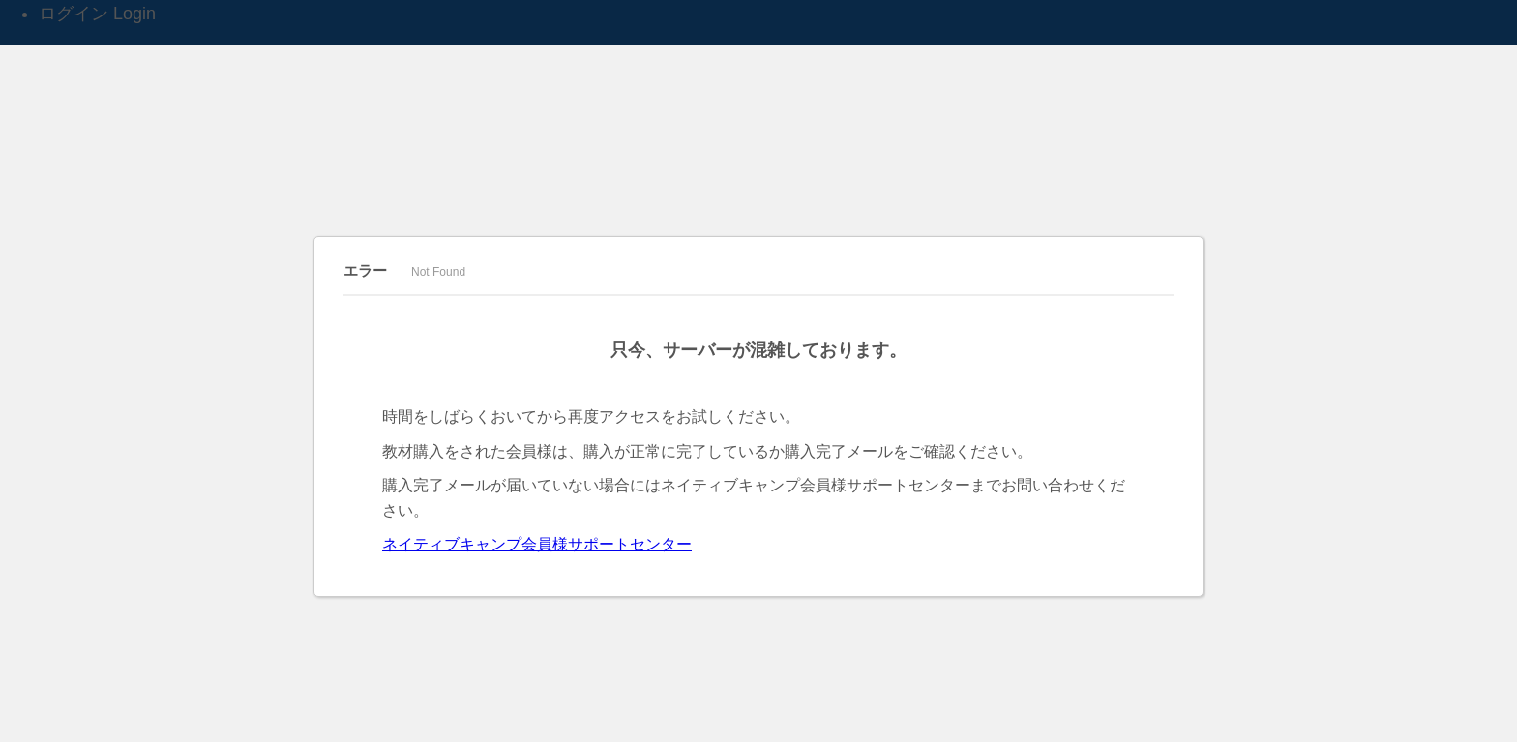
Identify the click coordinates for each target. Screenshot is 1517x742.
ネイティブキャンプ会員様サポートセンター (537, 544)
